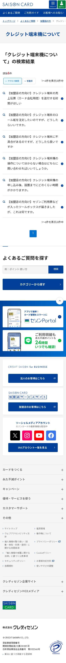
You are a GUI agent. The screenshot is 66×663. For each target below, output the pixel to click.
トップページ (9, 21)
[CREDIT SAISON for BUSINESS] (33, 372)
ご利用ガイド (31, 13)
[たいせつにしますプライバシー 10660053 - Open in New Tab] (56, 654)
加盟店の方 (45, 21)
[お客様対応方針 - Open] (49, 561)
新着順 (30, 81)
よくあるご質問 (11, 13)
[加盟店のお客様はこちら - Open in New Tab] (33, 401)
